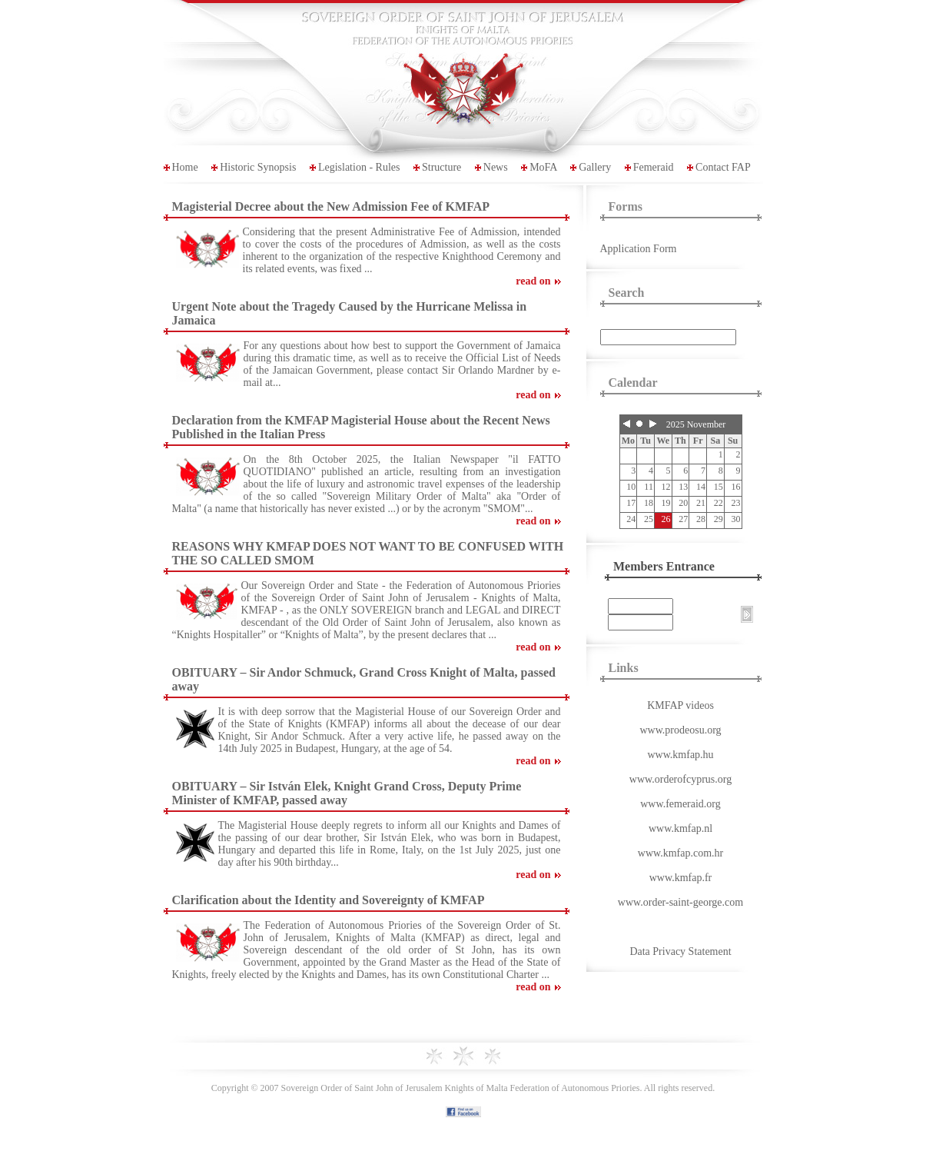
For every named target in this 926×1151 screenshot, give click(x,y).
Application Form (638, 248)
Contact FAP (723, 167)
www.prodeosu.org (680, 730)
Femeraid (653, 167)
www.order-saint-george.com (680, 902)
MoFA (543, 167)
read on (533, 281)
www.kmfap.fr (680, 877)
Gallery (595, 167)
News (495, 167)
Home (185, 167)
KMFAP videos (680, 705)
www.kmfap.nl (680, 828)
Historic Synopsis (258, 167)
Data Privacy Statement (680, 951)
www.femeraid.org (680, 804)
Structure (441, 167)
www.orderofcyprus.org (680, 779)
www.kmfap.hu (680, 754)
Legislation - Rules (359, 167)
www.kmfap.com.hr (680, 853)
